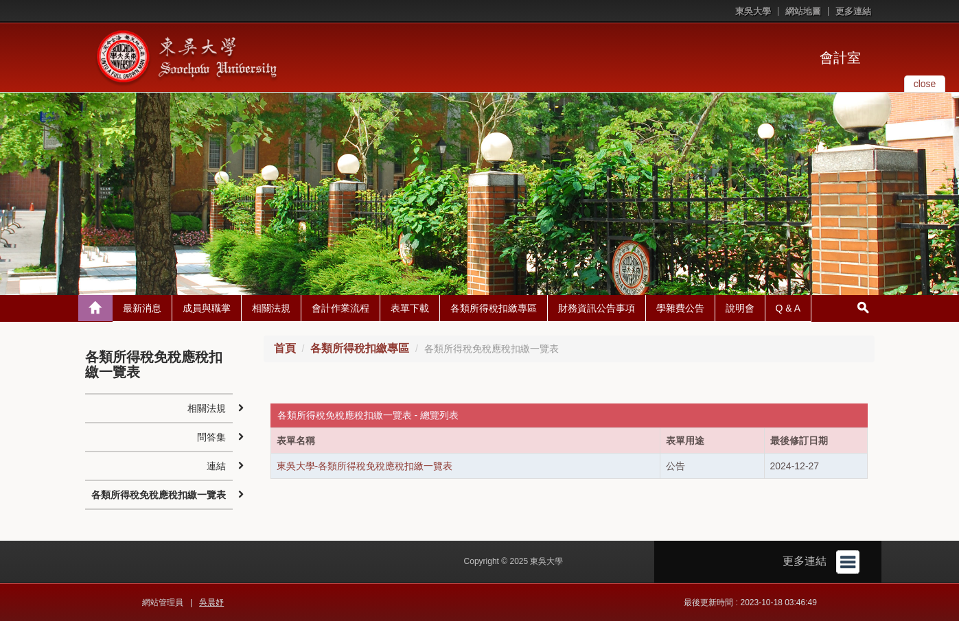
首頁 (285, 348)
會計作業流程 (340, 308)
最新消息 (142, 308)
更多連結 (853, 11)
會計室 (840, 57)
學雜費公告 (680, 308)
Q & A (788, 308)
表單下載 (410, 308)
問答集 (211, 437)
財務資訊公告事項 (596, 308)
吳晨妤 (211, 602)
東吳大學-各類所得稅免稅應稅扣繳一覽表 (365, 465)
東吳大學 (753, 11)
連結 (216, 465)
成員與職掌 (207, 308)
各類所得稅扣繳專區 (493, 308)
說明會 (740, 308)
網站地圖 (803, 11)
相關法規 (271, 308)
